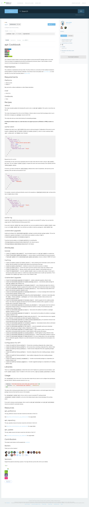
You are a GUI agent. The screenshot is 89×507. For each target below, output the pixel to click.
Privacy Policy (44, 504)
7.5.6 (14, 24)
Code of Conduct (27, 504)
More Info (38, 3)
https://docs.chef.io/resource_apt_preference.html (17, 416)
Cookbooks (20, 3)
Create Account (76, 3)
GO (81, 11)
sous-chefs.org (47, 71)
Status (62, 504)
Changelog (19, 40)
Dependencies (13, 40)
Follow (52, 24)
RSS (6, 22)
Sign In (84, 3)
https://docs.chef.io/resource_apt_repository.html (17, 426)
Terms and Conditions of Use (36, 504)
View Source (64, 35)
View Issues (70, 35)
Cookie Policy (50, 504)
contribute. (27, 442)
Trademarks (8, 502)
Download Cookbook (73, 57)
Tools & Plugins (29, 3)
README (7, 40)
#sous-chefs (27, 73)
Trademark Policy (56, 504)
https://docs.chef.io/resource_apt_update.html (17, 435)
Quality (25, 40)
